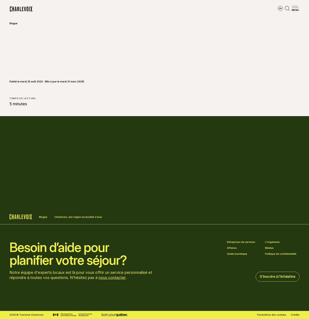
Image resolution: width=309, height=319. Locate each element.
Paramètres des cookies (271, 315)
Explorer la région (105, 9)
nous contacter (112, 277)
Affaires (232, 248)
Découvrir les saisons (141, 9)
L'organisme (272, 242)
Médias (269, 248)
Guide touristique (237, 254)
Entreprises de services (241, 242)
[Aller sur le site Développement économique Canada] (72, 314)
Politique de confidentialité (280, 254)
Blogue (13, 23)
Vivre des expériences (180, 9)
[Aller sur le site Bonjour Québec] (115, 315)
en (280, 8)
